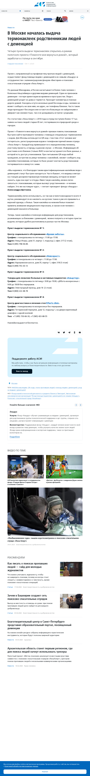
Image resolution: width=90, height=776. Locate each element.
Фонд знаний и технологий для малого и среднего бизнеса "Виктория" (38, 394)
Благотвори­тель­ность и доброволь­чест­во (31, 544)
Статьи (10, 587)
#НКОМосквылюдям (19, 388)
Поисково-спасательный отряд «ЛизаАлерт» (24, 398)
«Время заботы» (55, 234)
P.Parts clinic (52, 303)
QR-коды (31, 388)
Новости (11, 28)
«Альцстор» (72, 278)
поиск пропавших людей (45, 388)
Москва (14, 383)
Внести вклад (22, 371)
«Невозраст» (53, 256)
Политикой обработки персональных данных (21, 766)
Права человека (30, 666)
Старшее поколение (15, 64)
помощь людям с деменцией (66, 388)
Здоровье (27, 640)
